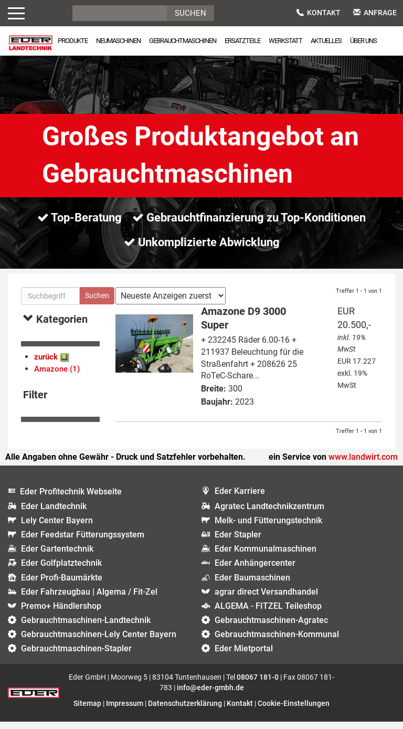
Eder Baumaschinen (252, 585)
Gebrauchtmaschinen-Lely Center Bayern (98, 642)
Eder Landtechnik (54, 514)
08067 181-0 (258, 684)
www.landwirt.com (363, 464)
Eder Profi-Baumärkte (61, 585)
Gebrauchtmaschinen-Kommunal (277, 642)
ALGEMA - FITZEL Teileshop (268, 613)
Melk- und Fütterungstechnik (268, 528)
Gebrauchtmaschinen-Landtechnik (86, 627)
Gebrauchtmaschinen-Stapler (76, 656)
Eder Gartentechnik (57, 556)
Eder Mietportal (244, 656)
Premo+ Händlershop (61, 613)
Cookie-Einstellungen (294, 710)
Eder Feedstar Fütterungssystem (82, 542)
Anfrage (375, 12)
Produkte (73, 41)
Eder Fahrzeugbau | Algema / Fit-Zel (89, 599)
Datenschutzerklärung (185, 710)
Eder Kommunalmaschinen (265, 556)
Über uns (363, 41)
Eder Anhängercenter (255, 571)
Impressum (124, 710)
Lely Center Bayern (57, 528)
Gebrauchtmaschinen (182, 41)
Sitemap (87, 710)
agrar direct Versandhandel (266, 599)
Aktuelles (326, 41)
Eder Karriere (240, 499)
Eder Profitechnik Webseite (71, 499)
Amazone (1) (57, 376)
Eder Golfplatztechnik (61, 571)
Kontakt (318, 12)
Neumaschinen (118, 41)
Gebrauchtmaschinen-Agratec (271, 627)
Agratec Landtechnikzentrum (269, 514)
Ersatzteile (242, 41)
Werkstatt (285, 41)
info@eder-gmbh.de (210, 695)
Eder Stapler (238, 542)
